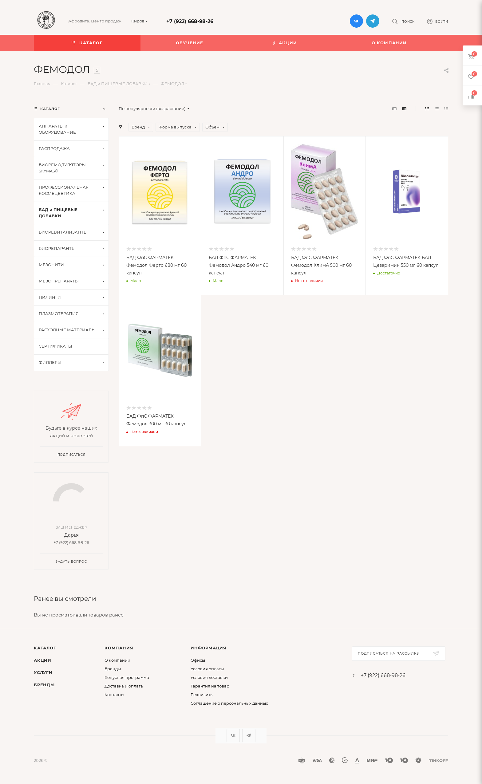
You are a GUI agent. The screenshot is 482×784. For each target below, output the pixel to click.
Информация (209, 647)
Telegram (372, 21)
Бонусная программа (127, 677)
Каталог (45, 647)
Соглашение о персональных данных (229, 703)
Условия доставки (209, 677)
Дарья (71, 535)
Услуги (43, 672)
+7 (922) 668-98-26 (189, 21)
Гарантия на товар (210, 686)
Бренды (44, 684)
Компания (119, 647)
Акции (42, 660)
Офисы (198, 660)
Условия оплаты (207, 668)
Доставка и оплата (124, 686)
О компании (117, 660)
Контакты (114, 694)
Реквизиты (202, 694)
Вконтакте (356, 21)
